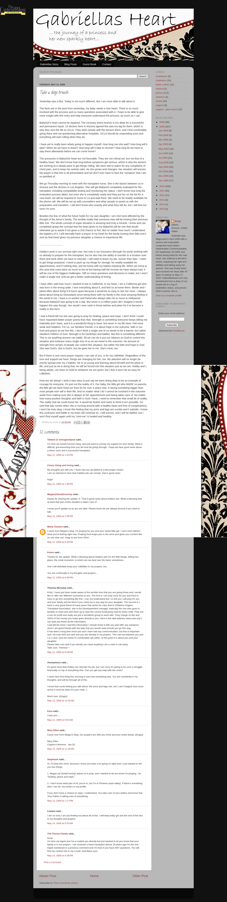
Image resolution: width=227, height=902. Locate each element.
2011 (162, 190)
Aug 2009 (164, 162)
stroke (159, 101)
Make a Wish (162, 84)
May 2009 (164, 149)
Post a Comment (52, 862)
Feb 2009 (164, 135)
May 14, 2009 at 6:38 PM (60, 855)
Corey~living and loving (60, 465)
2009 (162, 126)
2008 (162, 122)
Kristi (178, 221)
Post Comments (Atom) (66, 883)
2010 (162, 186)
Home (94, 876)
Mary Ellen (53, 730)
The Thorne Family (57, 833)
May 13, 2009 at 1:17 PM (60, 800)
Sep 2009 (164, 167)
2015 (162, 209)
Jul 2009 (163, 158)
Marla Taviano (55, 526)
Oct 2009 (164, 171)
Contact (106, 64)
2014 (162, 204)
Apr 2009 (164, 144)
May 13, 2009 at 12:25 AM (60, 700)
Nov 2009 (164, 176)
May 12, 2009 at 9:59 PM (60, 652)
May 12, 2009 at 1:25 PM (60, 455)
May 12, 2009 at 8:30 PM (60, 542)
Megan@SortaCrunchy (59, 494)
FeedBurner (178, 330)
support (160, 105)
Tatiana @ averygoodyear (61, 439)
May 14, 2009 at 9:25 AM (60, 823)
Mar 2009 (164, 139)
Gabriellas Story (49, 64)
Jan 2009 (164, 130)
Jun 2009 (164, 153)
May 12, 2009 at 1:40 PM (60, 484)
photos (159, 93)
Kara (49, 711)
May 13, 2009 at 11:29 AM (60, 749)
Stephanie (52, 759)
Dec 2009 (164, 180)
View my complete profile (169, 295)
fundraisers (161, 76)
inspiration (161, 80)
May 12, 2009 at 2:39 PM (60, 516)
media (159, 88)
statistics (160, 97)
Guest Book (89, 64)
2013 (162, 200)
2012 (162, 195)
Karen (50, 552)
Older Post (140, 876)
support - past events (166, 109)
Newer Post (47, 876)
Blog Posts (70, 64)
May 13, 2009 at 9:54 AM (60, 720)
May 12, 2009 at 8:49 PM (60, 577)
